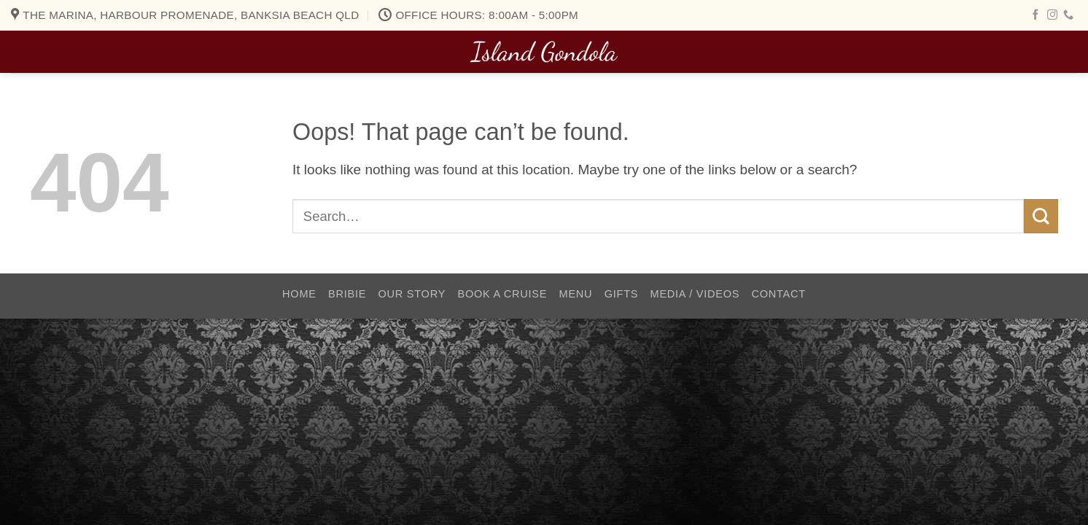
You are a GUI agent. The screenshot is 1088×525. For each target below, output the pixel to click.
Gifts (621, 294)
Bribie (347, 294)
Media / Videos (695, 294)
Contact (779, 294)
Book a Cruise (502, 294)
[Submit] (1041, 216)
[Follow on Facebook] (1035, 15)
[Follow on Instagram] (1052, 15)
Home (299, 294)
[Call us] (1068, 15)
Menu (576, 294)
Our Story (412, 294)
